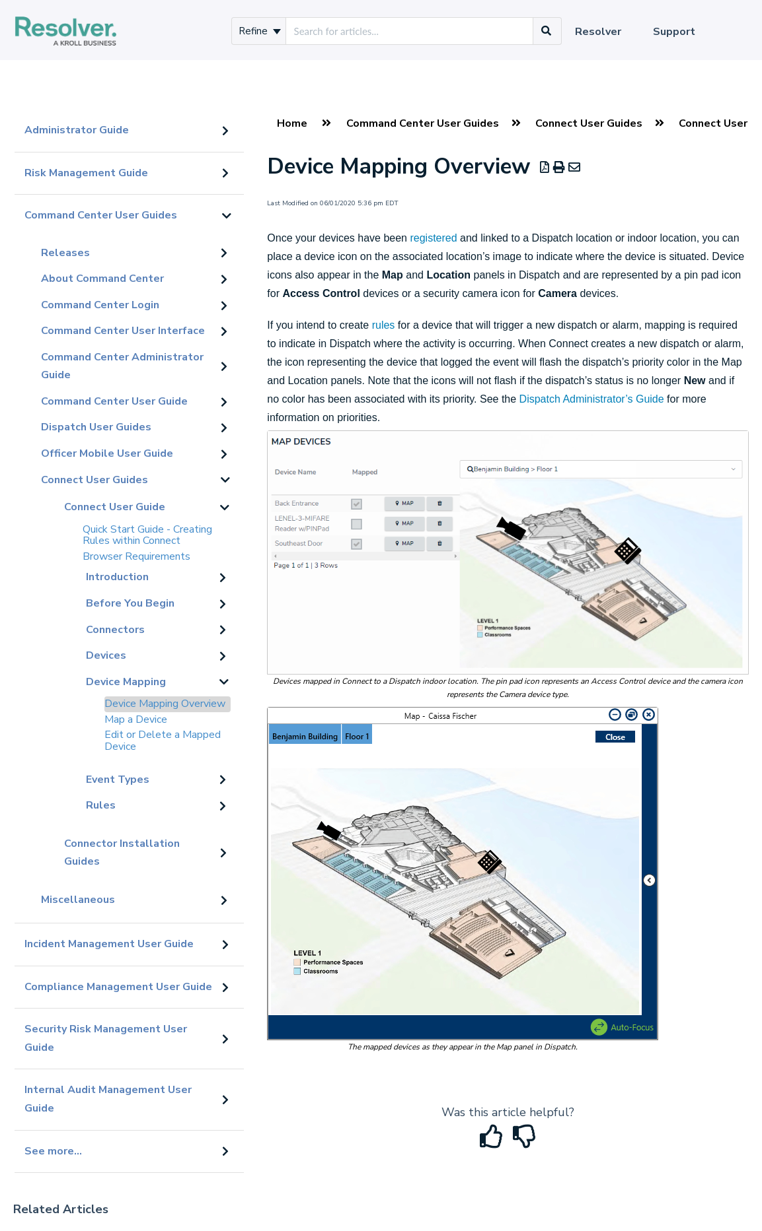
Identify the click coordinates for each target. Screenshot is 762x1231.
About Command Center (102, 278)
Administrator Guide (76, 130)
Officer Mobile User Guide (107, 453)
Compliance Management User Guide (118, 987)
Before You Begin (130, 603)
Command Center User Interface (123, 330)
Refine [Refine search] (260, 31)
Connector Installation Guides (122, 852)
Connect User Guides (94, 480)
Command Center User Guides (100, 215)
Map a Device (135, 719)
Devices (106, 655)
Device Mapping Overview (164, 703)
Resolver (598, 31)
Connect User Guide (114, 507)
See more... (53, 1151)
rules (383, 325)
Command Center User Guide (114, 401)
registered (433, 238)
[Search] (546, 31)
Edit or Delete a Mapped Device (162, 740)
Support (674, 31)
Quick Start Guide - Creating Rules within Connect (147, 535)
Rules (101, 805)
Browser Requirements (136, 556)
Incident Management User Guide (109, 944)
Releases (65, 253)
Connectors (115, 629)
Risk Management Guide (86, 173)
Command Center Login (100, 305)
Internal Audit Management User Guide (108, 1098)
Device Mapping (126, 682)
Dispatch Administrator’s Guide (591, 399)
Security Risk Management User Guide (105, 1038)
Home (292, 123)
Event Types (117, 779)
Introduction (117, 577)
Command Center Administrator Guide (122, 366)
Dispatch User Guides (96, 427)
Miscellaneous (78, 899)
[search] (409, 31)
